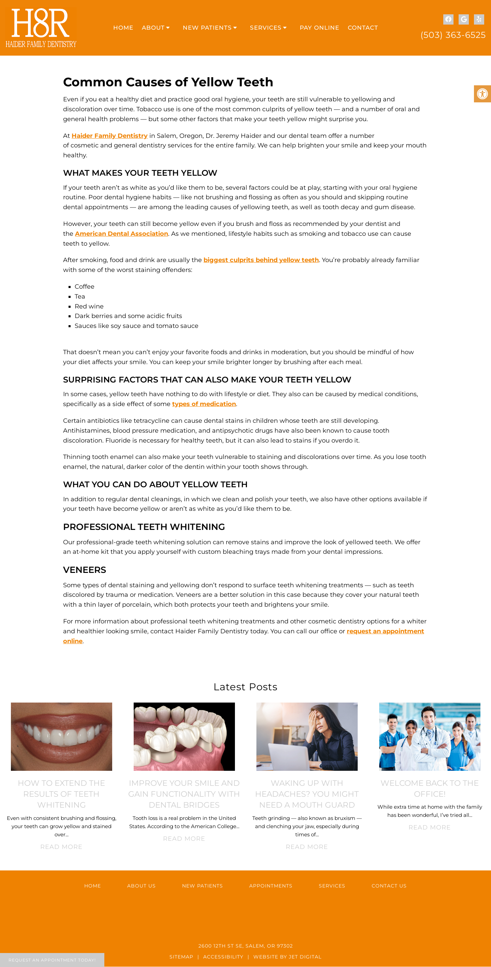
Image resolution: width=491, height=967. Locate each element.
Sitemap (181, 957)
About (153, 28)
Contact (363, 28)
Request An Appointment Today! (52, 960)
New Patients (207, 28)
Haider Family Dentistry (110, 136)
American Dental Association (121, 234)
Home (123, 28)
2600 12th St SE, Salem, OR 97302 (245, 946)
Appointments (271, 886)
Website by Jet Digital (287, 957)
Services (266, 28)
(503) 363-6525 (453, 35)
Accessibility (223, 957)
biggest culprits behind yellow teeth (261, 260)
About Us (141, 886)
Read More (61, 847)
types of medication (204, 404)
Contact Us (389, 886)
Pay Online (319, 28)
